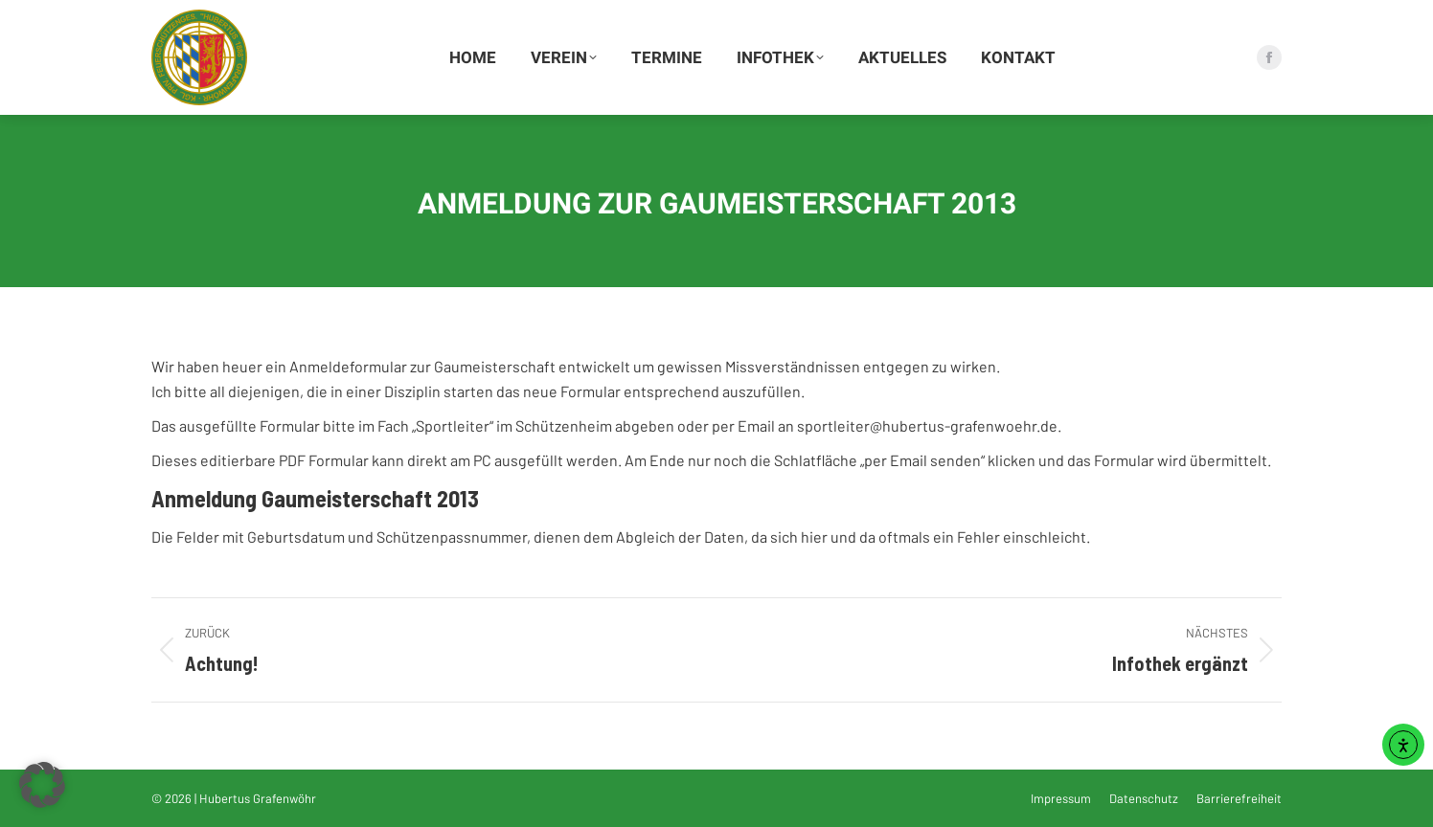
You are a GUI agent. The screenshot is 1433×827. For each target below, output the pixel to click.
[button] (42, 785)
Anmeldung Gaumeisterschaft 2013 (315, 498)
